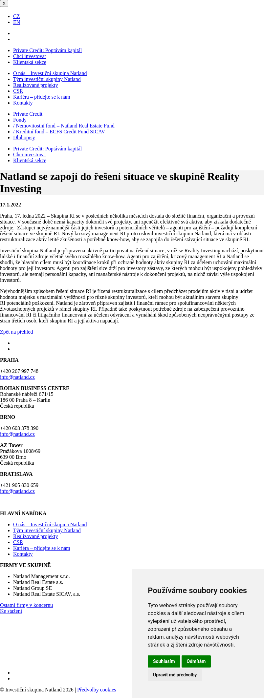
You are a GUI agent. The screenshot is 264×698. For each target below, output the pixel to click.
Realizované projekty (35, 85)
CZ (16, 16)
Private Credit (27, 114)
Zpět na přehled (16, 332)
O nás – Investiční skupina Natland (50, 73)
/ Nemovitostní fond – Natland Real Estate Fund (64, 125)
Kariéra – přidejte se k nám (41, 97)
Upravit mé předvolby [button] (175, 674)
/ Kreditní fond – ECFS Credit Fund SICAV (59, 131)
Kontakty (23, 103)
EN (16, 22)
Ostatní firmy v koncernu (26, 605)
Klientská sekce (29, 62)
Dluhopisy (24, 137)
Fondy (20, 120)
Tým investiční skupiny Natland (47, 79)
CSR (18, 91)
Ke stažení (11, 611)
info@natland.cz (17, 377)
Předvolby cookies (96, 689)
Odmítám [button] (196, 661)
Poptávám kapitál (47, 50)
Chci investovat (29, 56)
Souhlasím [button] (164, 661)
